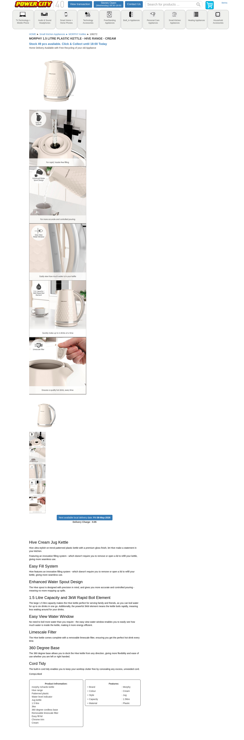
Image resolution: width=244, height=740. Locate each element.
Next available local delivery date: (85, 517)
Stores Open (108, 4)
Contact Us (134, 4)
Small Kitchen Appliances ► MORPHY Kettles (62, 34)
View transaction (80, 4)
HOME (32, 34)
